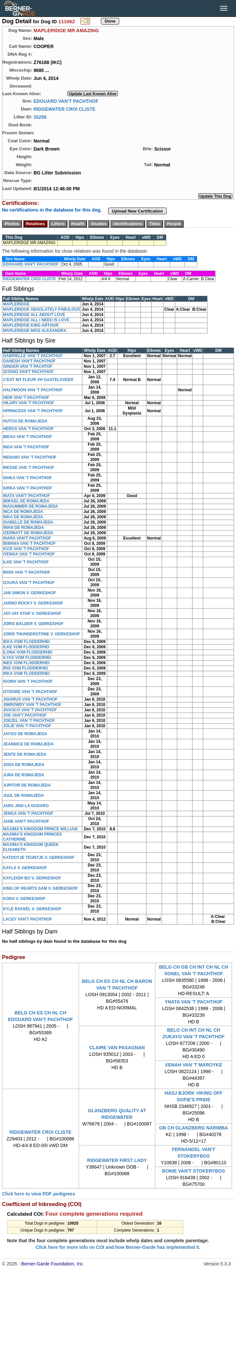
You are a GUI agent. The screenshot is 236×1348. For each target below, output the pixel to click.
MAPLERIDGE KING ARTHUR (30, 325)
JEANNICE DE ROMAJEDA (28, 744)
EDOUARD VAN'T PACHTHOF (66, 100)
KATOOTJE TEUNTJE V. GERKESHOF (38, 857)
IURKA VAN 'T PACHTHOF (27, 488)
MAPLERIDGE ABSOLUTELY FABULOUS (41, 309)
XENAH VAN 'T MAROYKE (193, 1064)
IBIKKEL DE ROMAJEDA (26, 501)
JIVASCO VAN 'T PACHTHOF (30, 710)
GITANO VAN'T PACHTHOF (28, 371)
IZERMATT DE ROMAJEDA (28, 533)
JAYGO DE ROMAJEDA (25, 734)
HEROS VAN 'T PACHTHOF (28, 428)
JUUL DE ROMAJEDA (23, 795)
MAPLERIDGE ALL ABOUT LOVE (34, 314)
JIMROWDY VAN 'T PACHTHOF (32, 704)
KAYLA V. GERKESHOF (25, 868)
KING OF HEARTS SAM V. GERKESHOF (40, 888)
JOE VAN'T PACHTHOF (24, 715)
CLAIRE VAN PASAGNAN (117, 1047)
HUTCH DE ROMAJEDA (25, 421)
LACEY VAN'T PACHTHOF (27, 919)
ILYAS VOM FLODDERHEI (27, 657)
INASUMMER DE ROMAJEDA (30, 506)
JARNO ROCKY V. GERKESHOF (33, 603)
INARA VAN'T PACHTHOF (27, 538)
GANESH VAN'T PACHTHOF (29, 361)
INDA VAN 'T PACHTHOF (26, 447)
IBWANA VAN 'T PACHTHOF (29, 543)
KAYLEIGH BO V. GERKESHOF (32, 878)
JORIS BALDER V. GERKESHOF (33, 623)
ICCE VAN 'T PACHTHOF (26, 548)
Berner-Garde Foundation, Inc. (52, 1263)
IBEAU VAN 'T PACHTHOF (27, 436)
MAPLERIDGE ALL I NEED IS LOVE (36, 320)
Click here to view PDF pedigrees (38, 1193)
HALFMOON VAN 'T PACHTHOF (33, 390)
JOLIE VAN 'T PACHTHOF (27, 726)
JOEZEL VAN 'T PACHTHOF (29, 720)
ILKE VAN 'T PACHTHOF (26, 562)
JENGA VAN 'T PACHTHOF (28, 813)
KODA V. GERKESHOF (24, 898)
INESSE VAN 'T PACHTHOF (28, 467)
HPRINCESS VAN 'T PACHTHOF (33, 411)
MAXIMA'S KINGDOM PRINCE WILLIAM (40, 829)
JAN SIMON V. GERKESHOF (29, 593)
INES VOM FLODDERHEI (26, 663)
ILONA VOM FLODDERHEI (27, 652)
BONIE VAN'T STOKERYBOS (193, 1171)
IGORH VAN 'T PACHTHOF (28, 681)
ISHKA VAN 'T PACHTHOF (27, 478)
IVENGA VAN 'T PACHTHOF (29, 554)
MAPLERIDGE (16, 304)
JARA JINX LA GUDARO (26, 805)
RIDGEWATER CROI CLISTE (64, 108)
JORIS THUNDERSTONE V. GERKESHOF (41, 634)
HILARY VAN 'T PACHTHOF (28, 403)
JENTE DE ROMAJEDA (24, 754)
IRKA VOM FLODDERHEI (26, 673)
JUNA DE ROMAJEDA (23, 775)
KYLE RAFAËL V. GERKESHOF (32, 909)
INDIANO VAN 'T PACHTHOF (29, 457)
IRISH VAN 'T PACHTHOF (26, 572)
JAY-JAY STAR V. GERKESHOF (32, 613)
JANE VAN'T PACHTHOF (26, 821)
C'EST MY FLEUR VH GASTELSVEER (38, 379)
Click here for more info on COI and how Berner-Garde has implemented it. (118, 1247)
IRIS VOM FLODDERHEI (25, 668)
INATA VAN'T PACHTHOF (26, 495)
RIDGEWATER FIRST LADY (117, 1160)
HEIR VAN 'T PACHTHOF (26, 397)
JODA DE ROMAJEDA (23, 764)
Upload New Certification (137, 211)
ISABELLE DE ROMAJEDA (28, 522)
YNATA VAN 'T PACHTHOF (193, 1001)
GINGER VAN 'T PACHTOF (27, 366)
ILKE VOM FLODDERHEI (26, 647)
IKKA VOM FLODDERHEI (26, 641)
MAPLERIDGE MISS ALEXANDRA (34, 330)
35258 (40, 116)
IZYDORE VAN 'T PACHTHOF (30, 691)
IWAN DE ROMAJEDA (23, 527)
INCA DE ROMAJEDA (23, 511)
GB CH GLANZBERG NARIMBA (193, 1127)
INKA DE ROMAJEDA (23, 517)
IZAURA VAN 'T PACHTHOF (28, 582)
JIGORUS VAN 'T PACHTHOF (30, 699)
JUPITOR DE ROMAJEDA (27, 785)
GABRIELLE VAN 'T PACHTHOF (33, 355)
